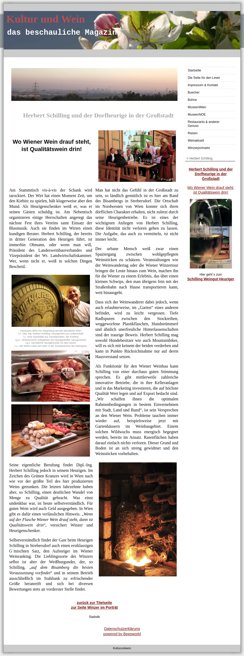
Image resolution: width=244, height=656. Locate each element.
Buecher (194, 92)
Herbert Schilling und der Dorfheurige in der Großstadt (211, 174)
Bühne (192, 100)
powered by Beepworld (122, 634)
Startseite (194, 70)
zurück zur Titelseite (94, 603)
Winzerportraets (199, 148)
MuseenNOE (197, 114)
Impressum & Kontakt (203, 85)
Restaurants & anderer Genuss (204, 124)
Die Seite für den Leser (204, 78)
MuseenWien (197, 107)
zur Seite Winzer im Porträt (94, 607)
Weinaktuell (196, 140)
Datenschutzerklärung (122, 629)
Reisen (192, 133)
